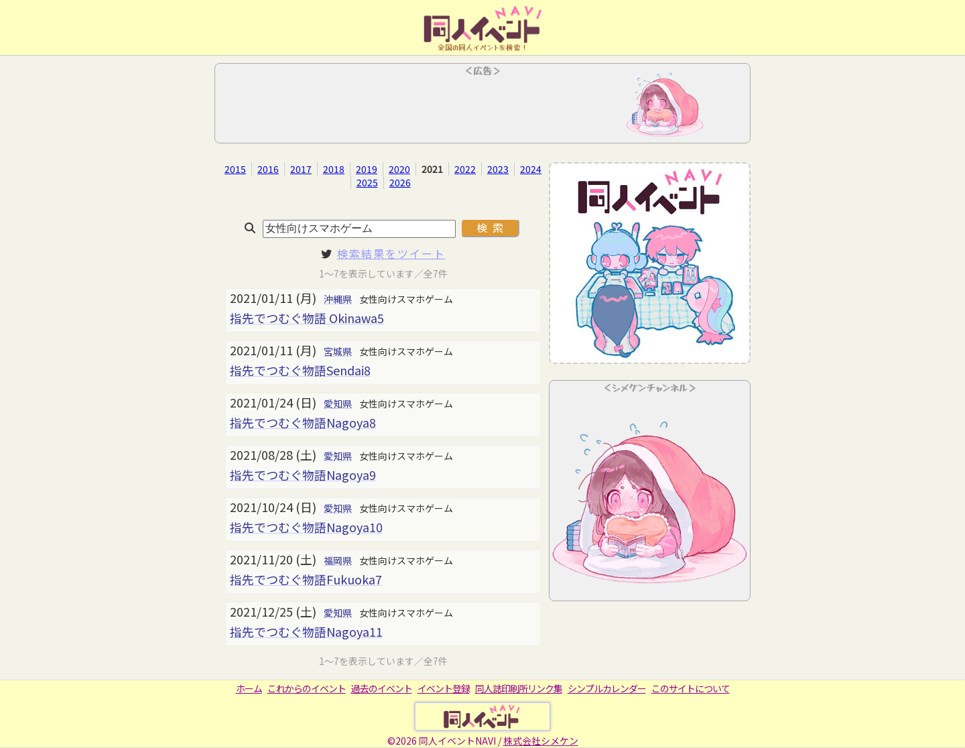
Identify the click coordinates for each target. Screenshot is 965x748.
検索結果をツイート (391, 253)
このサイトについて (690, 688)
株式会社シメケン (540, 740)
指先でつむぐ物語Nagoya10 (306, 527)
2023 (498, 169)
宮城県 (338, 351)
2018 (333, 169)
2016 (268, 169)
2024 (530, 169)
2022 (465, 169)
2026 (400, 182)
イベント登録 (443, 688)
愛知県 (338, 403)
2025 (367, 182)
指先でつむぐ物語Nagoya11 (306, 631)
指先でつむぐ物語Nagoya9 (303, 474)
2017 (301, 169)
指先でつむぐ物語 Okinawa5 (307, 317)
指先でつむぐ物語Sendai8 (300, 370)
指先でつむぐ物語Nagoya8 (303, 422)
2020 (399, 169)
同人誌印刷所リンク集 (518, 688)
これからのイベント (306, 688)
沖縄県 (338, 299)
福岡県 (338, 560)
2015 (235, 169)
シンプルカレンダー (607, 688)
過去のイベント (381, 688)
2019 (366, 169)
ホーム (249, 688)
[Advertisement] (482, 107)
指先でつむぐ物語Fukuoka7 (306, 579)
